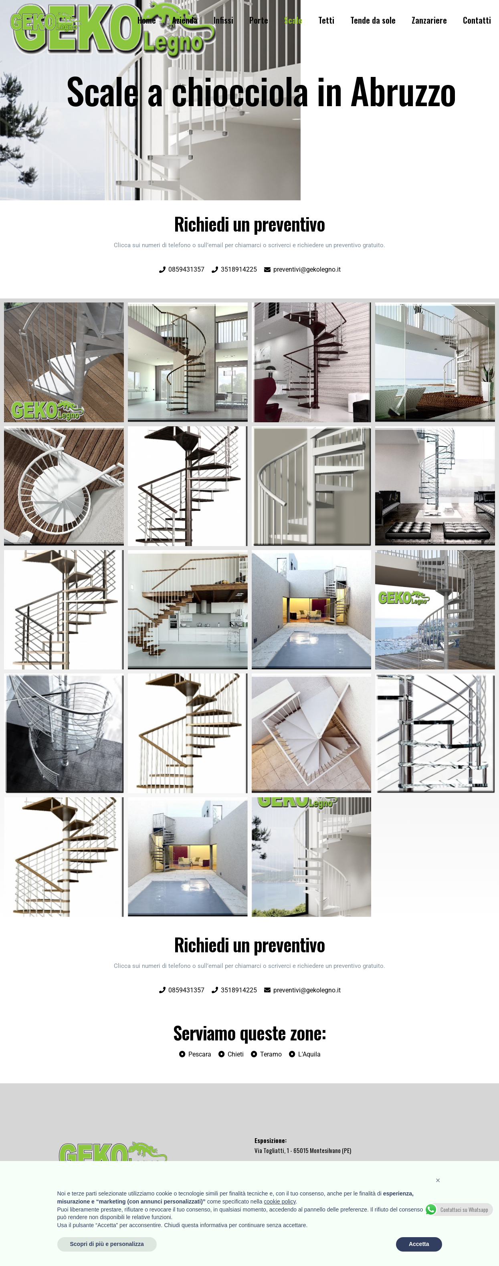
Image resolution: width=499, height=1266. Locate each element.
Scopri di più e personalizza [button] (107, 1244)
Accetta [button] (419, 1244)
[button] (438, 1180)
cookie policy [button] (279, 1201)
